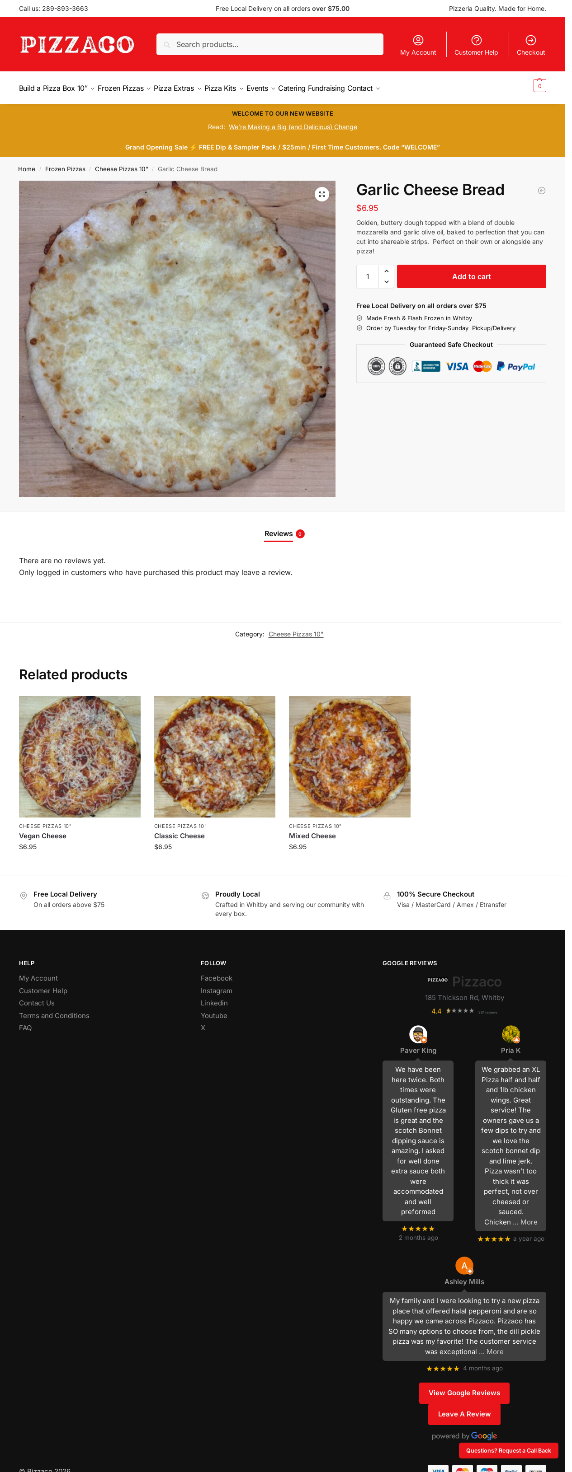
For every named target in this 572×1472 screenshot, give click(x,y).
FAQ (25, 1023)
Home (26, 164)
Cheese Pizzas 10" (121, 164)
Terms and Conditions (54, 1010)
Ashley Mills (464, 1276)
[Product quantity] (367, 271)
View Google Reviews (464, 1387)
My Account (418, 45)
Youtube (214, 1010)
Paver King (418, 1045)
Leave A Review (464, 1409)
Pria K (511, 1045)
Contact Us (37, 998)
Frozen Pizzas (65, 164)
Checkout (531, 45)
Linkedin (214, 998)
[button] (528, 85)
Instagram (216, 985)
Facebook (216, 973)
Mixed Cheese (312, 831)
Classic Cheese (179, 831)
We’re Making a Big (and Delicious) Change (293, 122)
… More (525, 1216)
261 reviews (487, 1007)
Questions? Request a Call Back (508, 1450)
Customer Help (476, 45)
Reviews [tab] (285, 528)
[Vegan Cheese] (541, 185)
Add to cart (471, 271)
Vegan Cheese (42, 831)
